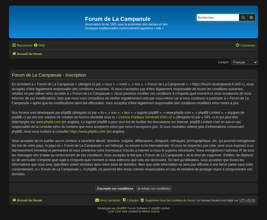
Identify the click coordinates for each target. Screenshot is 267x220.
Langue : (224, 62)
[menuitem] (39, 45)
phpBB (121, 208)
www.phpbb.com (48, 122)
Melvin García (151, 211)
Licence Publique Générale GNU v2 (145, 117)
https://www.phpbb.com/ (88, 132)
